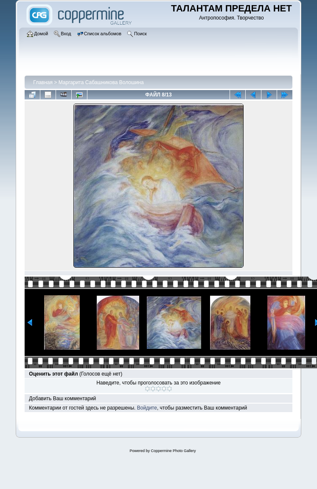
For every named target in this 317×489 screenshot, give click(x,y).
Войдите (147, 408)
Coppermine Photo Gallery (173, 451)
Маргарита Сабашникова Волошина (101, 82)
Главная (43, 82)
